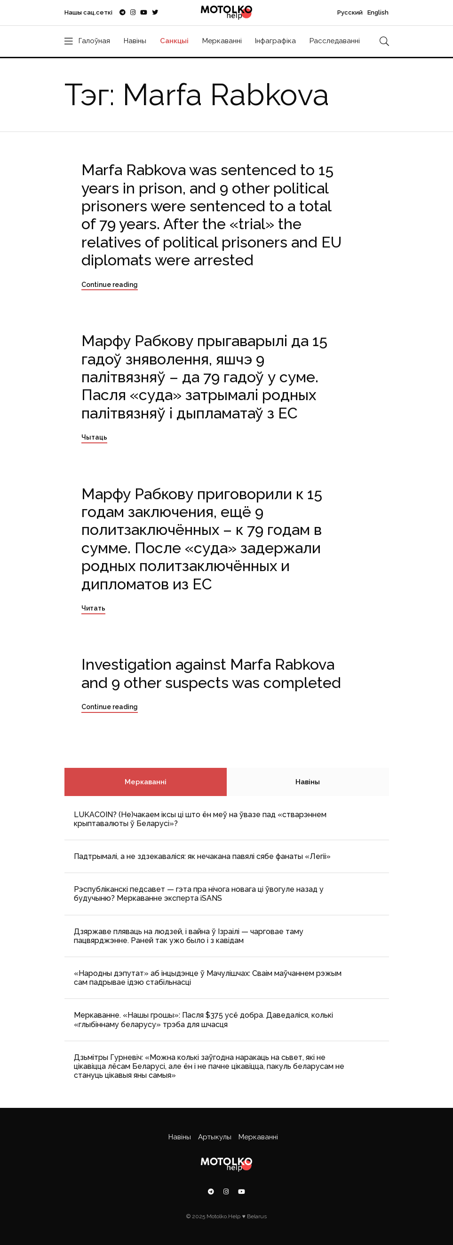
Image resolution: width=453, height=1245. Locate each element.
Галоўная (94, 41)
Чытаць (94, 437)
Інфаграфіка (275, 41)
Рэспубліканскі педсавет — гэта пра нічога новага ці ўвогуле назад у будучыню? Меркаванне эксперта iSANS (199, 894)
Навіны (135, 41)
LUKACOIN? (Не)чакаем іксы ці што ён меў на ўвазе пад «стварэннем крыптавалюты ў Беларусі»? (200, 819)
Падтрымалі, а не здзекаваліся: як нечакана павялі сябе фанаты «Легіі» (202, 856)
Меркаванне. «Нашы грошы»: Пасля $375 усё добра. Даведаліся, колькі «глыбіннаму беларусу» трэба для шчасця (203, 1019)
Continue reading (109, 284)
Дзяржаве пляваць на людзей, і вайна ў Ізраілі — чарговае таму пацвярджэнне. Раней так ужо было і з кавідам (188, 936)
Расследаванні (335, 41)
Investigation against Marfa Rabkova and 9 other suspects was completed (211, 673)
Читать (93, 608)
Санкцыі (174, 41)
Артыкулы (214, 1137)
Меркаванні (222, 41)
